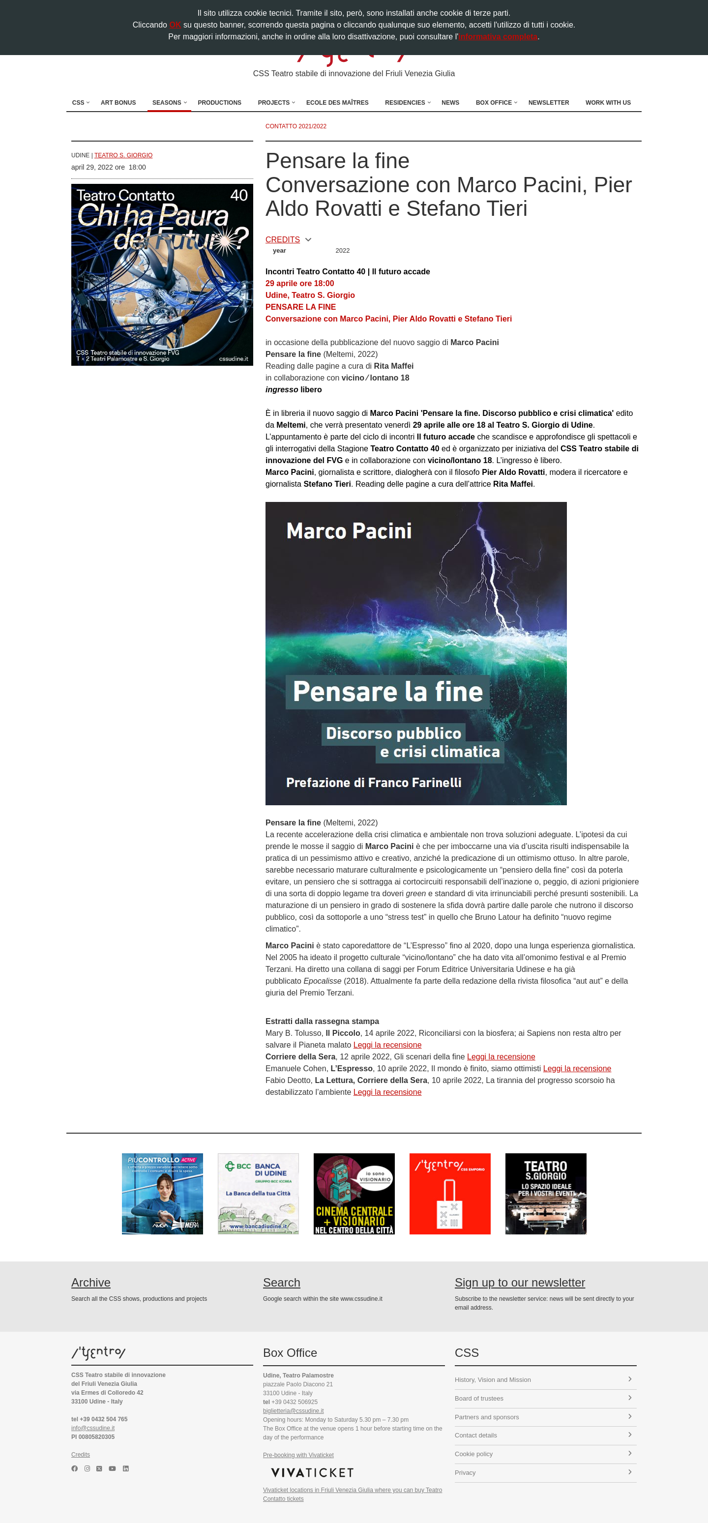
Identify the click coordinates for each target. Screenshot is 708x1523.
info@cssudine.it (93, 1428)
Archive (91, 1282)
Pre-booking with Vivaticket (298, 1455)
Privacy (543, 1472)
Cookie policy (543, 1454)
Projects (274, 102)
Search (281, 1282)
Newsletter (549, 102)
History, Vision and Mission (543, 1379)
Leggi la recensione (388, 1045)
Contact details (543, 1435)
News (450, 102)
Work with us (608, 102)
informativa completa (497, 36)
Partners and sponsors (543, 1417)
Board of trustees (543, 1398)
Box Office (494, 102)
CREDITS (289, 239)
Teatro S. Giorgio (123, 155)
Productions (219, 102)
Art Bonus (118, 102)
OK (175, 25)
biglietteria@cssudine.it (293, 1410)
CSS (78, 102)
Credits (80, 1454)
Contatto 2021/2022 (296, 126)
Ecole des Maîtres (337, 102)
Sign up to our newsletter (520, 1282)
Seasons (166, 102)
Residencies (405, 102)
